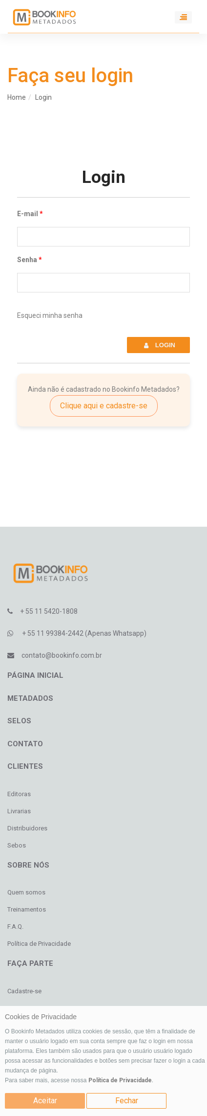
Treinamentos (26, 909)
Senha (27, 260)
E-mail (27, 214)
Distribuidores (27, 828)
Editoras (19, 794)
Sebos (16, 845)
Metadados (30, 698)
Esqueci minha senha (50, 315)
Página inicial (35, 675)
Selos (19, 720)
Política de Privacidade (120, 1080)
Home (16, 97)
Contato (25, 743)
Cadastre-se (24, 991)
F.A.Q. (15, 926)
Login (43, 97)
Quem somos (26, 892)
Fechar (126, 1100)
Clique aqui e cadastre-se (103, 405)
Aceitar (45, 1100)
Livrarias (19, 811)
